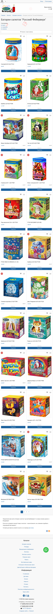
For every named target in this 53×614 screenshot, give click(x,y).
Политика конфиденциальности (26, 589)
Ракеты (26, 559)
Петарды (26, 546)
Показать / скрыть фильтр (26, 31)
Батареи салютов (26, 544)
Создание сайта (23, 611)
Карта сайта (26, 591)
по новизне (4, 29)
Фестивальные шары (26, 562)
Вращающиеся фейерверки (26, 549)
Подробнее (13, 71)
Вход (41, 1)
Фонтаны (26, 551)
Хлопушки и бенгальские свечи (26, 564)
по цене (3, 25)
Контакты (26, 586)
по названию (4, 27)
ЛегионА (31, 611)
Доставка (31, 527)
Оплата (26, 579)
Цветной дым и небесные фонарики (26, 567)
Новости (26, 581)
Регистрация (48, 1)
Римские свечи (26, 557)
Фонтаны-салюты (26, 554)
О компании (26, 573)
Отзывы (26, 584)
